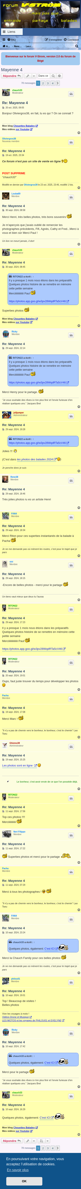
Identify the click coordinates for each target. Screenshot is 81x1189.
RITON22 (18, 276)
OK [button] (24, 1181)
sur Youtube (22, 129)
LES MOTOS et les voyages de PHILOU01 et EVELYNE (31, 1020)
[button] (58, 83)
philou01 (15, 979)
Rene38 (14, 477)
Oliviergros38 (9, 139)
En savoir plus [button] (18, 1170)
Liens (11, 31)
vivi (11, 562)
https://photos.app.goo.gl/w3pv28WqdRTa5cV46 (37, 301)
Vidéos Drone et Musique (15, 1017)
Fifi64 (14, 513)
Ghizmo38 (15, 743)
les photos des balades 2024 (35, 459)
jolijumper (18, 412)
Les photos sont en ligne (17, 765)
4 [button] (52, 83)
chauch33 (17, 90)
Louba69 (15, 193)
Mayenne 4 (11, 69)
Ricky (14, 331)
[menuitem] (11, 39)
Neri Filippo (19, 832)
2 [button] (43, 83)
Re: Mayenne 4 (15, 103)
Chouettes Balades (24, 125)
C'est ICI (49, 948)
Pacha (5, 695)
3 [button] (48, 83)
